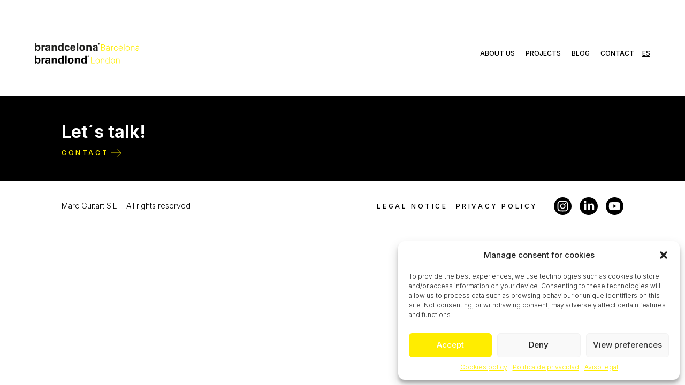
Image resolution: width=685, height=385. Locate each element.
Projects (543, 53)
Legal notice (412, 206)
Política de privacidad (546, 367)
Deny (539, 345)
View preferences (627, 345)
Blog (581, 53)
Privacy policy (497, 206)
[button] (663, 255)
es (646, 53)
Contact (617, 53)
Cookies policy (483, 367)
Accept (450, 345)
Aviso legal (601, 367)
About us (497, 53)
